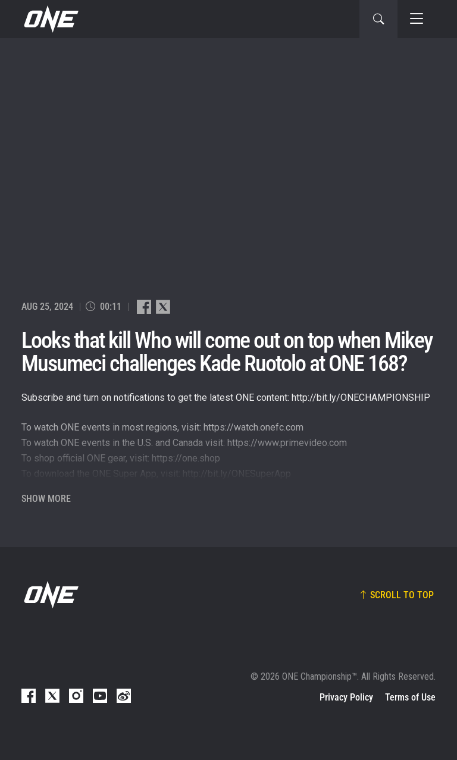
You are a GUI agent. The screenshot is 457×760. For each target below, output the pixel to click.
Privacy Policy (346, 697)
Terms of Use (410, 697)
